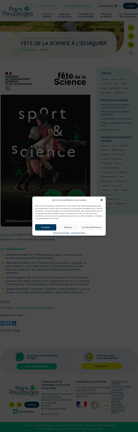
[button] (101, 200)
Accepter (45, 227)
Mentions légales (78, 232)
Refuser (68, 227)
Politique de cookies (61, 232)
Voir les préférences (91, 227)
